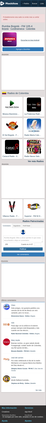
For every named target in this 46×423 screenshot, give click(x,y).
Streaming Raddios (9, 415)
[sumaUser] (38, 244)
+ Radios (26, 3)
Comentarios (7, 226)
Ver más (39, 390)
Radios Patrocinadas (33, 221)
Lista (42, 3)
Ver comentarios (23, 254)
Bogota (5, 29)
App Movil (28, 412)
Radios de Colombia (18, 93)
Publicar (23, 249)
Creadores (5, 412)
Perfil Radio (26, 226)
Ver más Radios (36, 161)
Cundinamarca (17, 29)
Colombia (30, 29)
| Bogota (23, 316)
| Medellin (23, 351)
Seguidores (16, 226)
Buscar (34, 3)
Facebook (28, 415)
